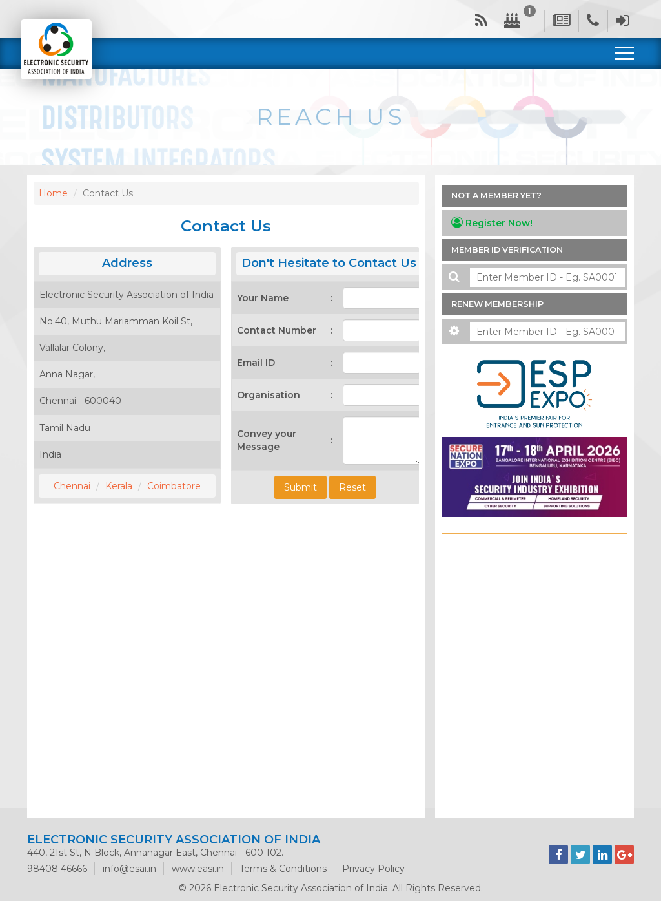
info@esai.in (129, 868)
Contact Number (276, 330)
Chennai (72, 486)
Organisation (268, 395)
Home (53, 193)
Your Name (263, 298)
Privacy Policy (373, 868)
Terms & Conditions (283, 868)
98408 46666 (57, 868)
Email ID (256, 362)
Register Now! (492, 223)
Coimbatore (174, 486)
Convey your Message (266, 440)
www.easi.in (198, 868)
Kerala (118, 486)
